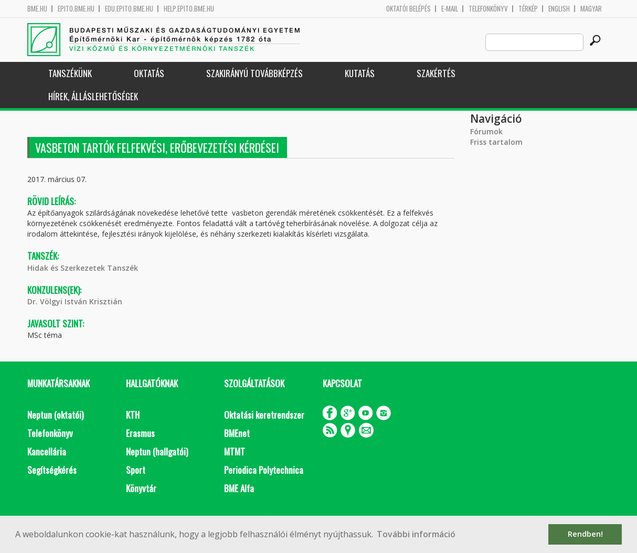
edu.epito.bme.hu (129, 8)
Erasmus (140, 433)
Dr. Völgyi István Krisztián (74, 301)
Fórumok (486, 131)
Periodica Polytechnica (263, 469)
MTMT (234, 451)
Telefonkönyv (488, 8)
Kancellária (46, 451)
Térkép (528, 8)
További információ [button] (416, 534)
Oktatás (149, 73)
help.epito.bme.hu (189, 8)
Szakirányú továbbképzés (254, 73)
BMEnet (237, 433)
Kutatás (360, 73)
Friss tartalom (496, 142)
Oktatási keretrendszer (264, 414)
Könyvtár (141, 488)
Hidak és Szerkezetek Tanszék (82, 268)
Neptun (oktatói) (55, 414)
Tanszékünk (70, 73)
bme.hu (37, 8)
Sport (135, 469)
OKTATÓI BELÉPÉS (408, 8)
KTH (133, 414)
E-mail (449, 8)
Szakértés (436, 73)
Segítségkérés (52, 469)
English (559, 8)
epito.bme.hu (76, 8)
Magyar (591, 8)
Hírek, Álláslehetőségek (93, 96)
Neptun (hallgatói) (157, 451)
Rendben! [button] (585, 534)
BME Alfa (239, 488)
